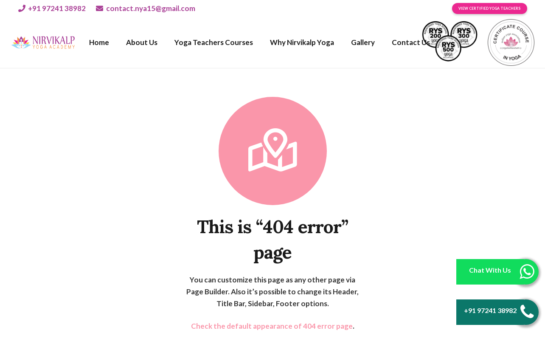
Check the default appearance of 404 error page (272, 326)
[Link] (43, 42)
